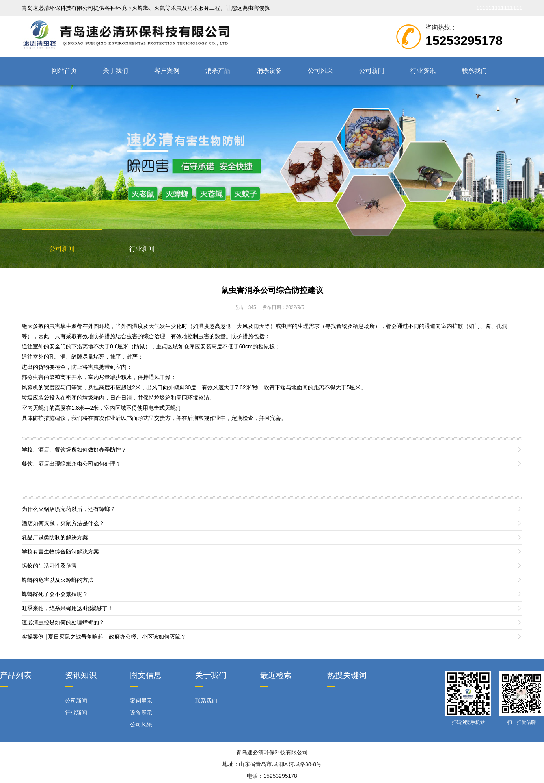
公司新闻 (371, 70)
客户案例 (166, 70)
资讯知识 (81, 675)
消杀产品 (218, 70)
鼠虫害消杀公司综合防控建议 (272, 290)
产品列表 (16, 675)
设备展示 (141, 712)
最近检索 (276, 675)
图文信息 (146, 675)
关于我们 (115, 70)
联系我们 (474, 70)
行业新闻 (142, 248)
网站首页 (64, 70)
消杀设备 (269, 70)
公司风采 (320, 70)
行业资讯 (423, 70)
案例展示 (141, 701)
